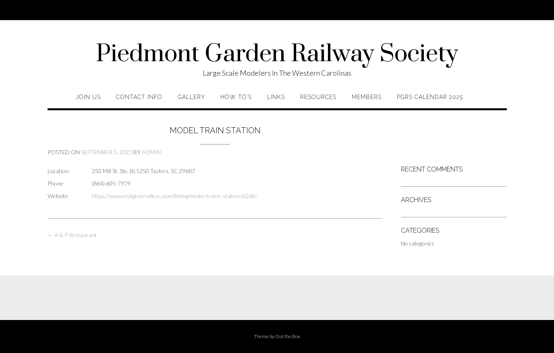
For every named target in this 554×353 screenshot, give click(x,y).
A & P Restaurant (72, 234)
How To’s (236, 97)
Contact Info (139, 97)
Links (276, 97)
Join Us (88, 97)
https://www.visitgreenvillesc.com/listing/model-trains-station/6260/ (174, 195)
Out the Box (287, 336)
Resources (318, 97)
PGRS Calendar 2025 (430, 97)
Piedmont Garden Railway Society (277, 54)
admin (151, 152)
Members (367, 97)
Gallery (191, 97)
